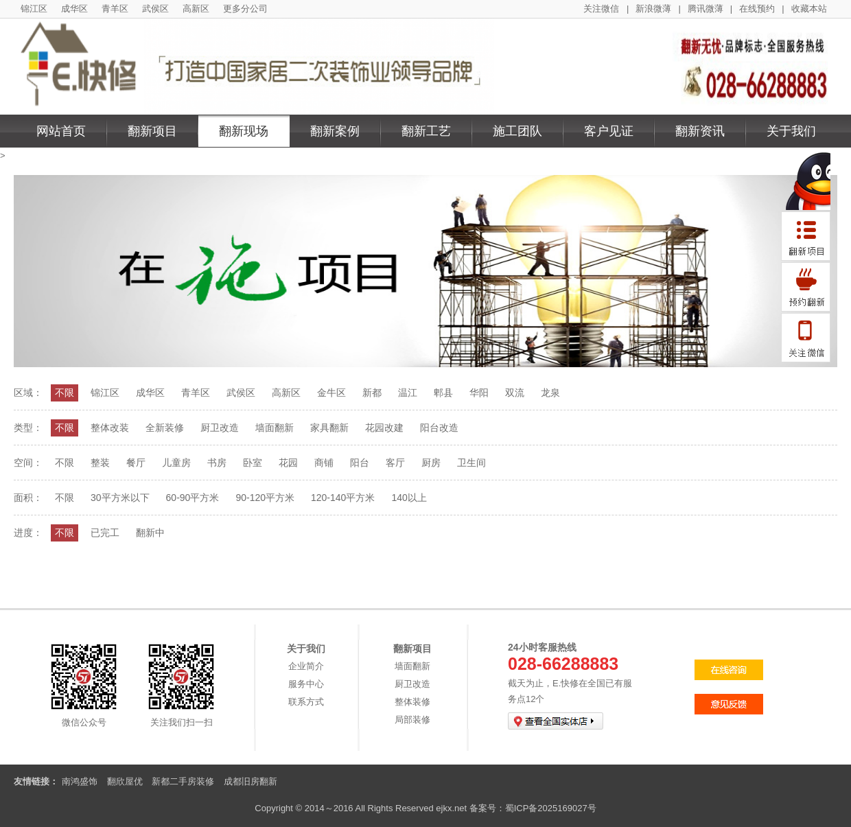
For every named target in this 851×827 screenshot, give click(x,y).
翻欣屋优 (125, 781)
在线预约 (757, 8)
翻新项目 (152, 131)
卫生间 (471, 462)
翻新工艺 (426, 131)
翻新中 (150, 532)
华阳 (479, 392)
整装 (100, 462)
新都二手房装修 (183, 781)
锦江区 (34, 8)
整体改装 (110, 427)
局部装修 (412, 719)
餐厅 (135, 462)
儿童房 (176, 462)
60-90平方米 (193, 497)
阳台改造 (439, 427)
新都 (372, 392)
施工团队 (517, 131)
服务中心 (306, 684)
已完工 (105, 532)
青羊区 (115, 8)
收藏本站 (809, 8)
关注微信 (601, 8)
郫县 (443, 392)
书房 (216, 462)
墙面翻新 (274, 427)
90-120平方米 (264, 497)
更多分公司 (245, 8)
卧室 (252, 462)
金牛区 (331, 392)
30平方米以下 (120, 497)
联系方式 (306, 702)
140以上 (408, 497)
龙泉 (550, 392)
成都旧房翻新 (250, 781)
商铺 (324, 462)
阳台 (359, 462)
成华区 (74, 8)
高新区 (196, 8)
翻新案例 (335, 131)
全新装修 (164, 427)
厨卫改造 (219, 427)
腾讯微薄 (705, 8)
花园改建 (384, 427)
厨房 (431, 462)
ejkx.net (451, 808)
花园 (288, 462)
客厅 (395, 462)
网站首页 (61, 131)
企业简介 (306, 666)
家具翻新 (329, 427)
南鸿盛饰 (79, 781)
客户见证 (608, 131)
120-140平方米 (343, 497)
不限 (64, 392)
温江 (407, 392)
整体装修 (412, 702)
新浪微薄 (653, 8)
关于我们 (791, 131)
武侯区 (155, 8)
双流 (514, 392)
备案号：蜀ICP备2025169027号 (532, 808)
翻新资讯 (700, 131)
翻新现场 (243, 131)
